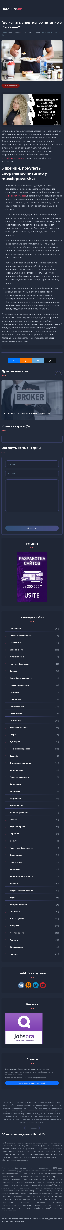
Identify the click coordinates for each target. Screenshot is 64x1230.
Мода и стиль (16, 770)
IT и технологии (17, 933)
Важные (13, 671)
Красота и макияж (18, 728)
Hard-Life (11, 9)
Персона (14, 940)
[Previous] (56, 373)
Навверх (32, 1128)
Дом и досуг (16, 721)
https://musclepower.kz (13, 158)
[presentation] (24, 519)
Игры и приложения (19, 685)
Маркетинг (15, 869)
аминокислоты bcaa (15, 196)
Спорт (37, 33)
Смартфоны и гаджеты (21, 678)
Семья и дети (16, 650)
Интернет (14, 926)
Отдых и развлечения (20, 763)
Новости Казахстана (19, 664)
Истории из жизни (18, 905)
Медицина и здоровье (21, 749)
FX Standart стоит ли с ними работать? (27, 413)
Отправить (32, 528)
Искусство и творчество (22, 890)
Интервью (15, 692)
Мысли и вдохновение (21, 636)
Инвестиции (16, 862)
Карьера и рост (17, 827)
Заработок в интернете (21, 876)
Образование (16, 947)
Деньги (13, 841)
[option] (32, 400)
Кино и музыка (17, 919)
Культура (14, 883)
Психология (15, 629)
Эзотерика (15, 791)
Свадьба (14, 756)
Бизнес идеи (16, 855)
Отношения (15, 699)
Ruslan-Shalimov (13, 33)
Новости (14, 954)
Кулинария (15, 742)
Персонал (14, 834)
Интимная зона (17, 657)
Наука (12, 898)
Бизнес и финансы (19, 813)
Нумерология (16, 806)
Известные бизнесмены (21, 848)
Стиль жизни (29, 33)
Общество (15, 912)
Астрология (15, 798)
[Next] (61, 373)
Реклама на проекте (19, 777)
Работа (13, 820)
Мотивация (15, 643)
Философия (15, 784)
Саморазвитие (17, 706)
